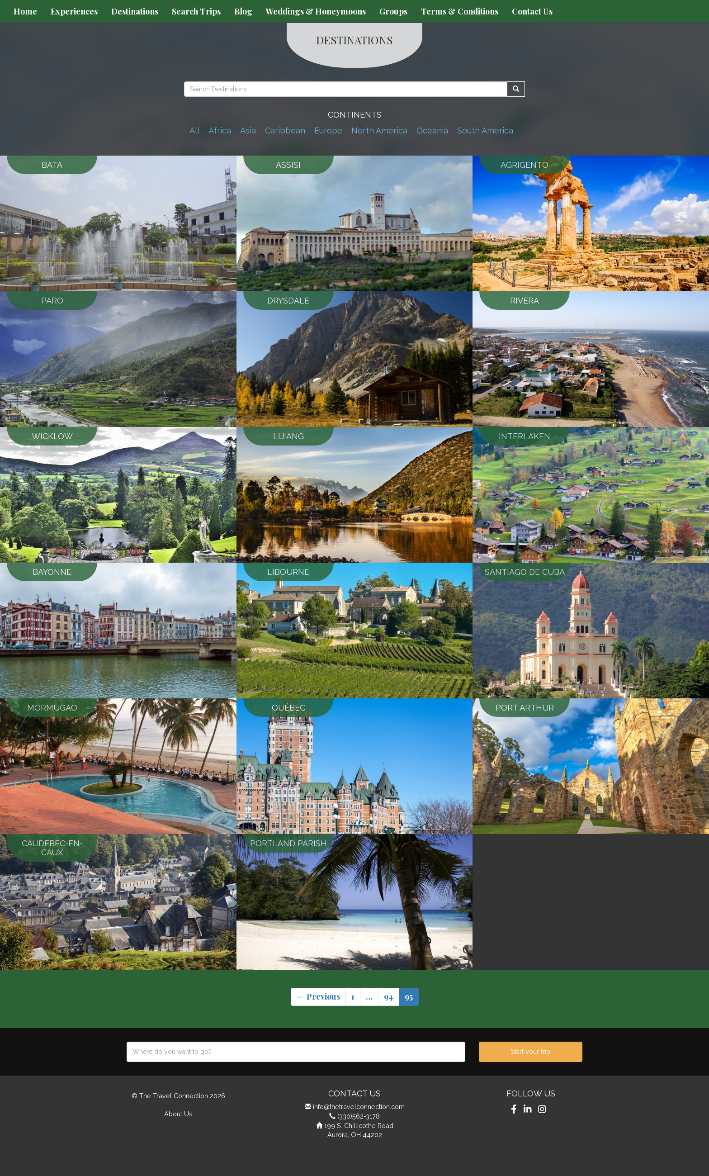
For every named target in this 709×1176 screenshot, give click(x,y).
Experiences (74, 11)
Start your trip (530, 1051)
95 (409, 996)
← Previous (318, 996)
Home (25, 11)
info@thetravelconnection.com (359, 1106)
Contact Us (532, 11)
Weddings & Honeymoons (316, 11)
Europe (328, 130)
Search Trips (196, 11)
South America (485, 130)
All (194, 130)
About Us (178, 1114)
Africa (219, 130)
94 (388, 996)
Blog (243, 11)
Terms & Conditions (459, 11)
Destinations (134, 11)
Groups (393, 11)
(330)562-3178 (358, 1116)
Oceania (432, 130)
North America (379, 130)
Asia (248, 130)
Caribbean (285, 130)
